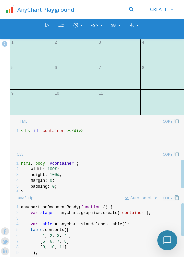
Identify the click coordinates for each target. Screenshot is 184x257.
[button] (116, 29)
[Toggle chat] (167, 240)
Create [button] (161, 9)
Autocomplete (143, 198)
